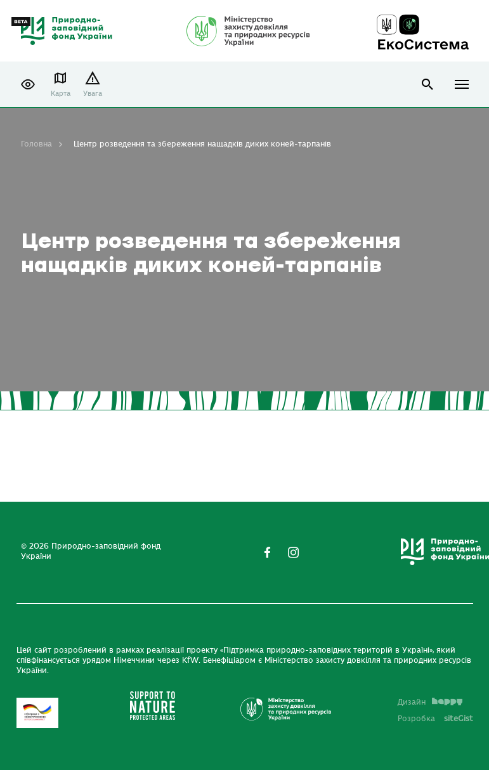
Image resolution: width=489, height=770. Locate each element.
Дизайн (430, 702)
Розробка (435, 718)
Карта (60, 93)
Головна (36, 144)
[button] (28, 84)
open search (428, 85)
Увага (92, 93)
